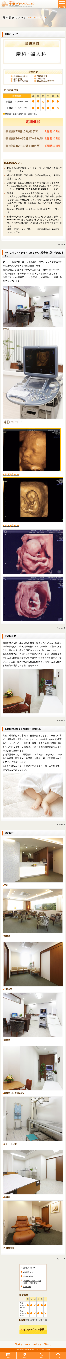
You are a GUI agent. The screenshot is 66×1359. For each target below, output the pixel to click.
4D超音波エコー (30, 1272)
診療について (29, 1268)
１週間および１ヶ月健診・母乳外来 (32, 1282)
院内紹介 (27, 1286)
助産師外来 (28, 1276)
